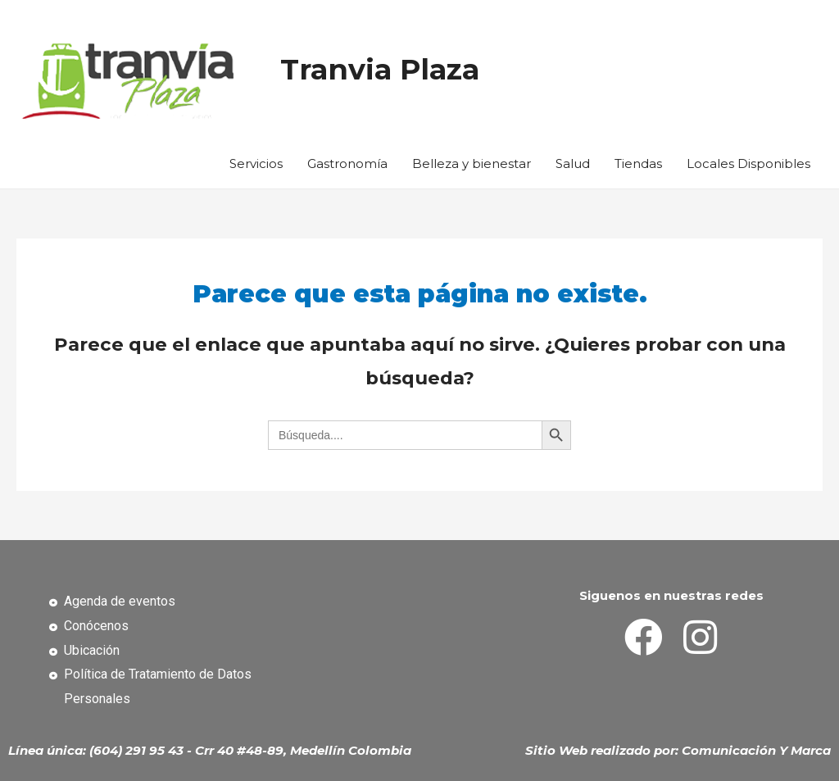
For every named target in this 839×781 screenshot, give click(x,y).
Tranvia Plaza (379, 69)
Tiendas (638, 163)
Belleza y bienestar (471, 163)
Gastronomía (347, 163)
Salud (573, 163)
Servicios (256, 163)
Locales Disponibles (748, 163)
